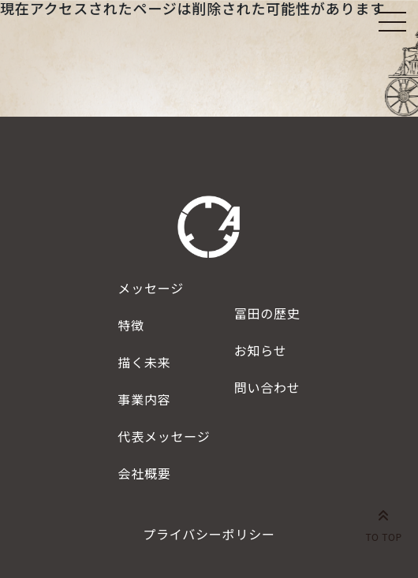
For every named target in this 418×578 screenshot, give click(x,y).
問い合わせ (267, 387)
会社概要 (144, 473)
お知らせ (260, 350)
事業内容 (144, 399)
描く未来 (144, 361)
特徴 (131, 324)
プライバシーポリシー (209, 533)
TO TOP (383, 522)
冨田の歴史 (267, 313)
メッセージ (151, 287)
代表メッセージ (164, 436)
